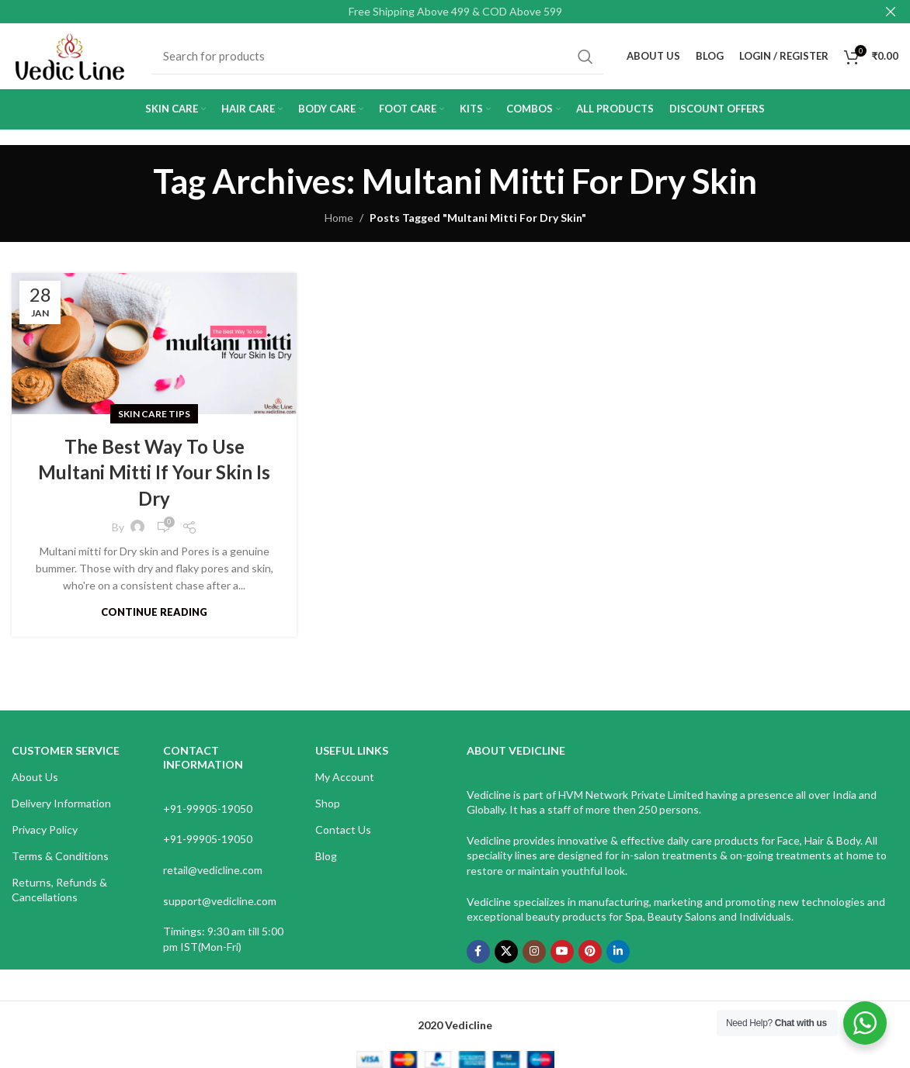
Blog (326, 855)
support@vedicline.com (219, 900)
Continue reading (154, 612)
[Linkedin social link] (618, 951)
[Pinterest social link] (590, 951)
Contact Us (343, 829)
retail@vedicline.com (212, 869)
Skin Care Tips (154, 414)
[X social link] (506, 951)
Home (339, 217)
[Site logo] (70, 54)
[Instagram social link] (534, 951)
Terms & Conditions (60, 855)
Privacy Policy (45, 829)
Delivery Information (61, 803)
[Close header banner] (890, 11)
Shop (327, 803)
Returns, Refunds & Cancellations (59, 889)
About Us (35, 776)
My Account (344, 776)
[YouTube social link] (562, 951)
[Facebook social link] (478, 951)
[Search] (377, 56)
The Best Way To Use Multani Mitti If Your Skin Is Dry (154, 472)
